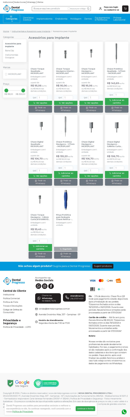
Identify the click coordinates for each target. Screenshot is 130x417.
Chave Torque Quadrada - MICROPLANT (37, 71)
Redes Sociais (20, 2)
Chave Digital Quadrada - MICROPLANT (37, 144)
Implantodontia (44, 19)
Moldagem (75, 19)
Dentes (88, 19)
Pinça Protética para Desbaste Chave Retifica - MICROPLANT (63, 217)
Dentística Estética (28, 19)
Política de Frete (10, 302)
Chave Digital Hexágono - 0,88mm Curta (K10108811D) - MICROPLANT (114, 144)
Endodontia (61, 19)
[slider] (6, 90)
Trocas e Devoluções (12, 306)
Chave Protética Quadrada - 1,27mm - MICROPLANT (116, 71)
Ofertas (40, 2)
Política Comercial (11, 298)
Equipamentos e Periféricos (102, 19)
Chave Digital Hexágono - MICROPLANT (88, 144)
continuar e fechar (85, 409)
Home (6, 31)
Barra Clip (9, 50)
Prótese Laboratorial (119, 19)
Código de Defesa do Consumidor (12, 311)
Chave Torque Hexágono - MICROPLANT (88, 71)
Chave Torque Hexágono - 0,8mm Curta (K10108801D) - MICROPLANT (40, 217)
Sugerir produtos (103, 266)
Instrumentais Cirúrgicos (11, 56)
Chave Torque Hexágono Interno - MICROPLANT (65, 71)
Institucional (8, 2)
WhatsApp (31, 2)
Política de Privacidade (22, 412)
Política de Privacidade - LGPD (17, 327)
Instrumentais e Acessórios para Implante (31, 31)
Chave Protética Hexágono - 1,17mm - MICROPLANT (65, 144)
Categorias (11, 18)
